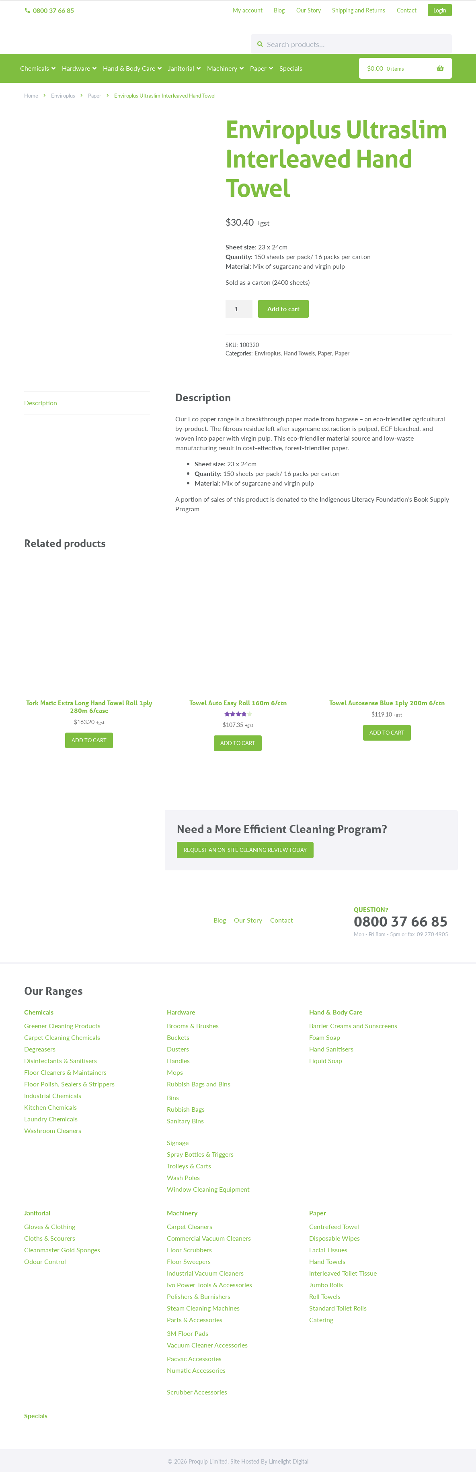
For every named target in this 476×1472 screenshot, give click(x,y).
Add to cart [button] (89, 740)
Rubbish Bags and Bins (198, 1083)
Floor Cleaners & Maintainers (65, 1072)
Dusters (178, 1048)
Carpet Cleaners (189, 1226)
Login (439, 10)
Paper (258, 68)
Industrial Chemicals (52, 1095)
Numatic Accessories (196, 1370)
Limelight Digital (288, 1461)
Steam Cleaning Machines (203, 1308)
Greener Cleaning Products (62, 1025)
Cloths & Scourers (49, 1238)
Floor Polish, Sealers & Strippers (69, 1083)
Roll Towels (325, 1296)
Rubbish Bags (186, 1109)
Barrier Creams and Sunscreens (353, 1025)
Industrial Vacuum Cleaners (205, 1273)
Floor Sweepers (189, 1261)
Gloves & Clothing (49, 1226)
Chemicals (34, 68)
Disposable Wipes (334, 1238)
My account (248, 10)
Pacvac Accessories (194, 1358)
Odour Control (45, 1261)
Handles (178, 1060)
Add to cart (283, 308)
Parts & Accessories (194, 1319)
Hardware (76, 68)
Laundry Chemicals (51, 1118)
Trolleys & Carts (189, 1165)
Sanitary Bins (185, 1120)
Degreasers (39, 1048)
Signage (178, 1142)
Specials (290, 68)
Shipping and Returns (358, 10)
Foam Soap (324, 1037)
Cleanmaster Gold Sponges (62, 1249)
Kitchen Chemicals (50, 1107)
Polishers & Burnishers (198, 1296)
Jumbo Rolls (326, 1284)
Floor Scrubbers (189, 1249)
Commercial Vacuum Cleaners (209, 1238)
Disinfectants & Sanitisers (60, 1060)
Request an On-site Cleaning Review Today (245, 849)
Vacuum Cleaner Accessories (207, 1345)
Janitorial (181, 68)
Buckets (178, 1037)
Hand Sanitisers (331, 1048)
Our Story (308, 10)
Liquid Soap (325, 1060)
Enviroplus (63, 95)
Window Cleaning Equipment (208, 1189)
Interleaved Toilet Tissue (343, 1273)
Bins (173, 1097)
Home (31, 95)
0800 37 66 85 (49, 10)
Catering (321, 1319)
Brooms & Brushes (193, 1025)
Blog (279, 10)
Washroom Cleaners (52, 1130)
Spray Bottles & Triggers (200, 1154)
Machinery (222, 68)
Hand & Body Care (129, 68)
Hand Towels (299, 353)
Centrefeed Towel (334, 1226)
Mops (175, 1072)
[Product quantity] (239, 309)
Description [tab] (40, 402)
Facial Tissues (328, 1249)
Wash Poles (183, 1177)
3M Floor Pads (187, 1333)
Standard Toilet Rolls (338, 1308)
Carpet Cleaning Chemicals (62, 1037)
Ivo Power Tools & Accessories (209, 1284)
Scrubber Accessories (197, 1391)
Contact (406, 10)
